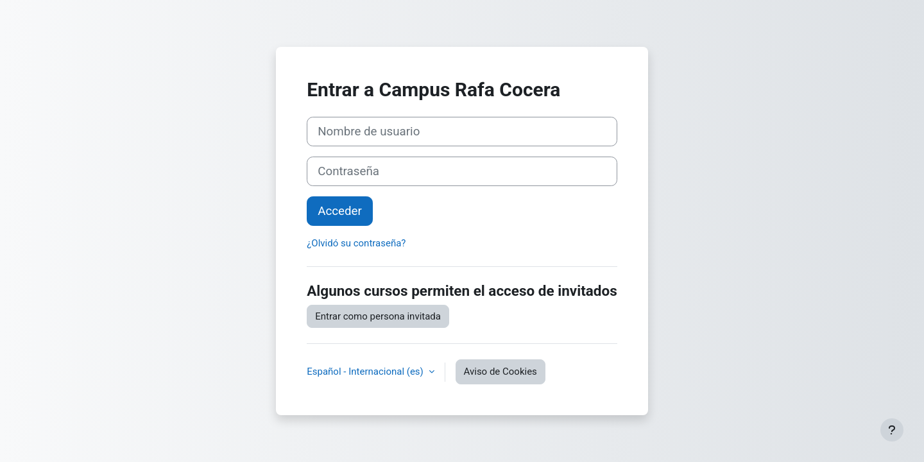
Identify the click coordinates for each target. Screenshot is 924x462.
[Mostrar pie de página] (891, 429)
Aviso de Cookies (500, 371)
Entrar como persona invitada (378, 316)
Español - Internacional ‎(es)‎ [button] (366, 371)
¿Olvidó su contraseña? (356, 243)
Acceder (340, 211)
